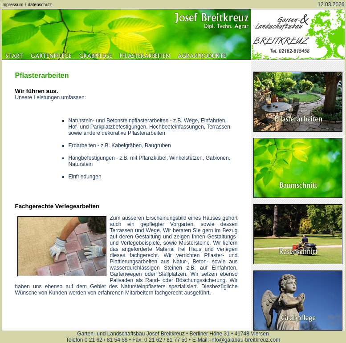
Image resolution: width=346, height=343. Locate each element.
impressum (13, 4)
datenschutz (40, 4)
